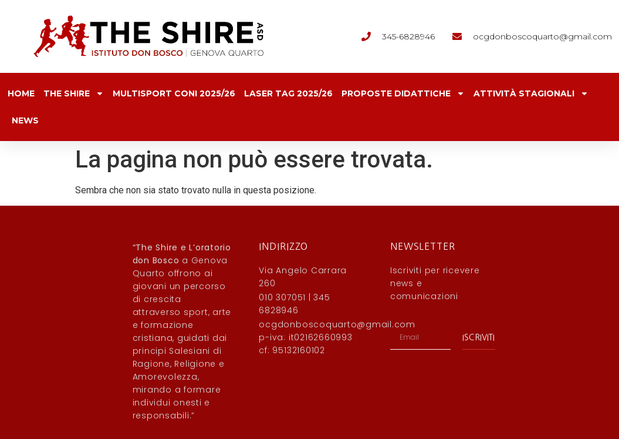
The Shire (73, 93)
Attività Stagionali (530, 93)
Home (21, 93)
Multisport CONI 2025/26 (174, 93)
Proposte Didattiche (403, 93)
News (25, 120)
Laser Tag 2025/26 (288, 93)
